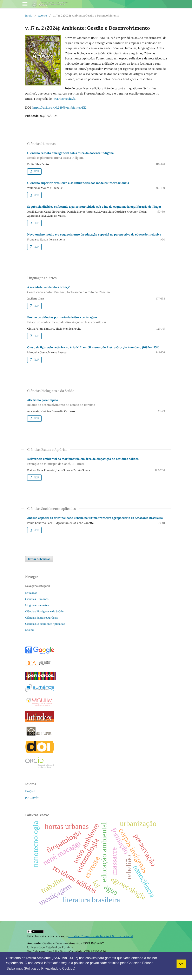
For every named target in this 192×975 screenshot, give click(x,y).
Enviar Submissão (39, 559)
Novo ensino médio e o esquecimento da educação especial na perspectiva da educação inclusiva (94, 234)
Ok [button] (181, 963)
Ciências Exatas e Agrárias (41, 617)
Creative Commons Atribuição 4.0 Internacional (100, 936)
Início (28, 15)
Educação (31, 593)
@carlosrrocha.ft (64, 99)
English (30, 791)
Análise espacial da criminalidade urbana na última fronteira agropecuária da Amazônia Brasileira (95, 518)
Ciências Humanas (36, 599)
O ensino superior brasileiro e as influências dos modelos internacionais (78, 183)
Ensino (29, 630)
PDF (36, 171)
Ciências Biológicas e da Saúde (44, 611)
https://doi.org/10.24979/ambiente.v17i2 (59, 107)
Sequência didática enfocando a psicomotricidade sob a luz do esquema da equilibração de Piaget (94, 206)
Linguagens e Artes (37, 605)
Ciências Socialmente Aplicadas (45, 624)
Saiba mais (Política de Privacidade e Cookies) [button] (41, 968)
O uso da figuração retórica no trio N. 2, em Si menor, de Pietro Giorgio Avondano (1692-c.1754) (93, 347)
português (32, 797)
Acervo (42, 15)
